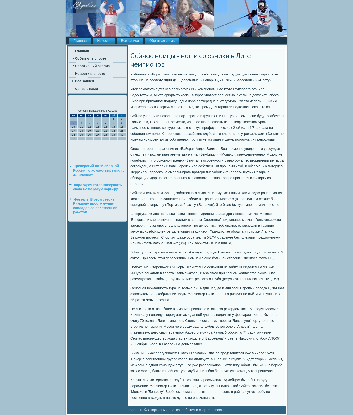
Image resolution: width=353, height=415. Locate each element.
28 (105, 134)
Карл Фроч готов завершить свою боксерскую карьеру (97, 187)
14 (105, 127)
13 (97, 127)
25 (81, 134)
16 (121, 127)
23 (121, 130)
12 (89, 127)
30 (121, 134)
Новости (103, 41)
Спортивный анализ (92, 66)
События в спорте (90, 59)
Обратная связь (162, 41)
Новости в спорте (90, 74)
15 (113, 127)
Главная (80, 41)
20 (97, 130)
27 (97, 134)
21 (105, 130)
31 (73, 138)
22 (113, 130)
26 (89, 134)
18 (81, 130)
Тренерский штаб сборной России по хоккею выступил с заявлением (99, 170)
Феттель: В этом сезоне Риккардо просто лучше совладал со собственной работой (95, 206)
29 (113, 134)
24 (73, 134)
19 (89, 130)
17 (73, 130)
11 (81, 127)
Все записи (130, 41)
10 (73, 127)
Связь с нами (86, 89)
